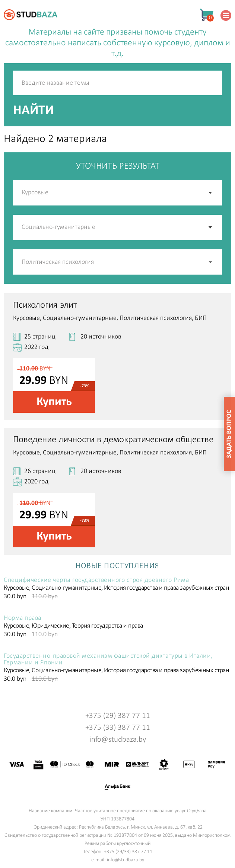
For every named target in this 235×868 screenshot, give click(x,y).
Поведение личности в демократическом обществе (113, 439)
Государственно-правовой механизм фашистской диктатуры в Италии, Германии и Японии (108, 659)
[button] (211, 262)
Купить (54, 402)
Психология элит (45, 305)
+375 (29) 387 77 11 (117, 716)
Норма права (22, 618)
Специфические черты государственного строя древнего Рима (96, 580)
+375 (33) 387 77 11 (117, 728)
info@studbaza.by (117, 740)
